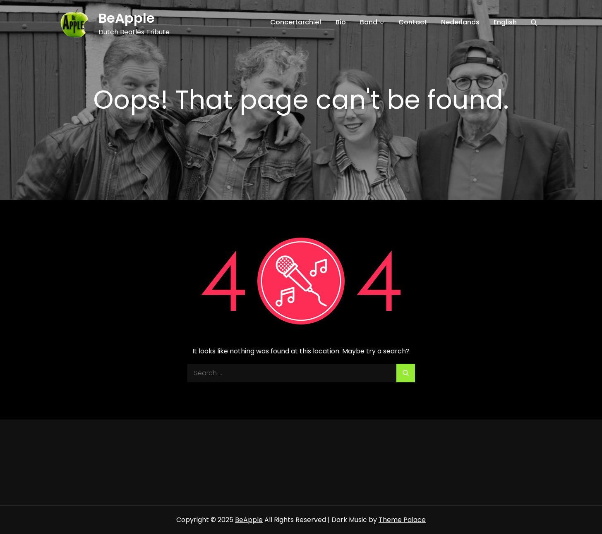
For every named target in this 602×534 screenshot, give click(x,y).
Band (372, 22)
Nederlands (460, 22)
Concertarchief (295, 22)
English (505, 22)
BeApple (126, 18)
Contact (412, 22)
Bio (341, 22)
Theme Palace (402, 519)
